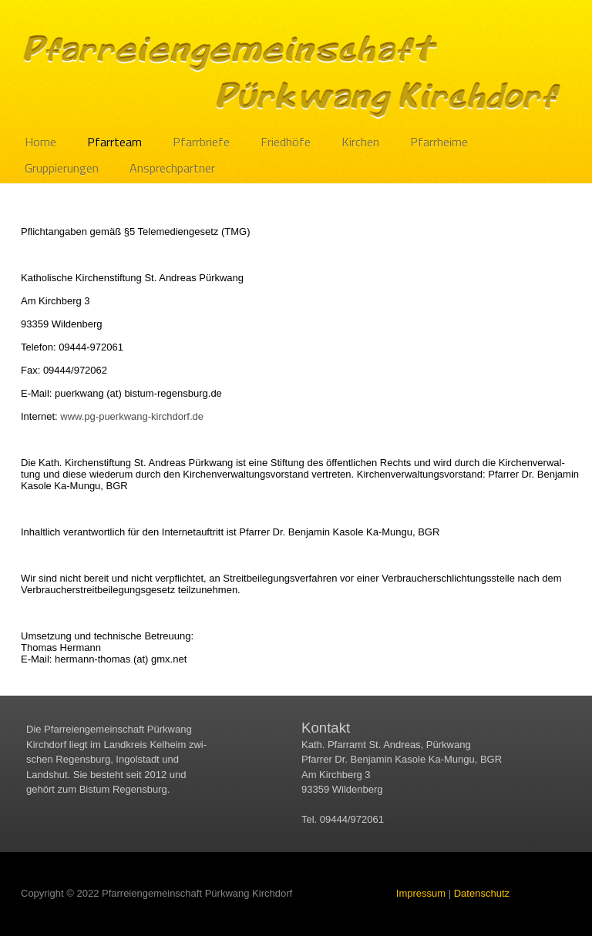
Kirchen (360, 142)
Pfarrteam (114, 142)
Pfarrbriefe (201, 142)
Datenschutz (482, 893)
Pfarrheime (439, 142)
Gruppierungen (62, 168)
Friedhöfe (286, 142)
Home (40, 142)
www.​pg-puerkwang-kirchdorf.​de (132, 416)
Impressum (421, 893)
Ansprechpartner (172, 168)
